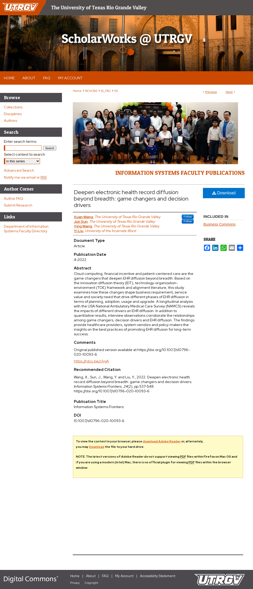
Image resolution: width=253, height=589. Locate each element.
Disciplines (13, 114)
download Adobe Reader (162, 441)
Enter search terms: (20, 141)
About (91, 576)
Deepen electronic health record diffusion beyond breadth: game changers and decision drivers (131, 198)
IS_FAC (106, 91)
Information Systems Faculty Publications (180, 172)
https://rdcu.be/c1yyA (91, 361)
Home (77, 91)
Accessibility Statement (157, 576)
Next (229, 92)
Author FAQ (13, 198)
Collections (13, 107)
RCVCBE (91, 91)
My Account (124, 576)
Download (224, 193)
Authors (10, 120)
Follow (188, 216)
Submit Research (18, 205)
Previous (211, 92)
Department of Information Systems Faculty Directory (26, 228)
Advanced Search (19, 170)
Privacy (75, 583)
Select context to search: (25, 154)
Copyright (91, 583)
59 (116, 91)
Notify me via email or (25, 177)
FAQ (105, 576)
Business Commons (219, 224)
